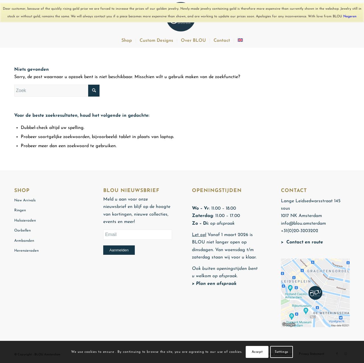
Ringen (20, 210)
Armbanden (24, 241)
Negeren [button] (350, 16)
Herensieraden (26, 251)
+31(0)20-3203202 (299, 231)
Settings (281, 352)
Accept (257, 352)
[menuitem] (127, 41)
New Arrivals (25, 200)
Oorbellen (22, 230)
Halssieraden (25, 220)
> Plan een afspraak (214, 283)
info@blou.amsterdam (303, 223)
